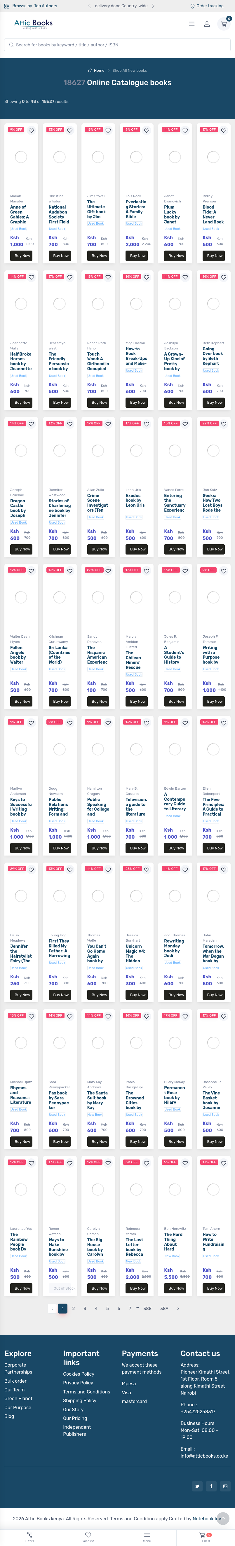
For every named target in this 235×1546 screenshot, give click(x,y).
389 (164, 1308)
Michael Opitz (21, 1082)
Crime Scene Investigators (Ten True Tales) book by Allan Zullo (98, 510)
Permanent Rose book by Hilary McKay (174, 1097)
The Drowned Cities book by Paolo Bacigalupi (136, 1105)
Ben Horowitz (175, 1229)
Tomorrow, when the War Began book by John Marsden (213, 958)
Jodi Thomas (174, 935)
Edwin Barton (175, 788)
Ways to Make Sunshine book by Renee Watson (58, 1252)
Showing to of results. (36, 101)
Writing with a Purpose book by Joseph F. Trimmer (212, 660)
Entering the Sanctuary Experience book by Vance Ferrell (174, 510)
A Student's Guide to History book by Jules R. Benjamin (174, 662)
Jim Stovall (96, 196)
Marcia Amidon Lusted (132, 641)
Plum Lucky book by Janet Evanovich (174, 217)
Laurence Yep (21, 1229)
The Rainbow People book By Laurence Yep (19, 1247)
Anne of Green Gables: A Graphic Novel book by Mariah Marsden (21, 222)
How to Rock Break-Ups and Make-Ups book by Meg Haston (136, 364)
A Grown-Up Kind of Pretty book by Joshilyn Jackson (174, 366)
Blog (9, 1416)
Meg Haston (135, 343)
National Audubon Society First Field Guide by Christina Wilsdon (59, 222)
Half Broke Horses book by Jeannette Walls (21, 364)
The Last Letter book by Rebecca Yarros (134, 1249)
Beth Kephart (213, 343)
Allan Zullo (95, 490)
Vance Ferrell (174, 490)
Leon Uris (133, 490)
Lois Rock (133, 196)
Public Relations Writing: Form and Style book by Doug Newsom (59, 814)
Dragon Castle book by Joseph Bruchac (18, 511)
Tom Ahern (211, 1229)
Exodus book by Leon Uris (135, 500)
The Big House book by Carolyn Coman (95, 1249)
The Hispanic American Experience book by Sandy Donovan (97, 662)
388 (147, 1308)
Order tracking (207, 6)
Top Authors (45, 6)
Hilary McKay (174, 1082)
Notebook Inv (207, 1518)
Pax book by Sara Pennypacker (59, 1100)
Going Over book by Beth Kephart (213, 356)
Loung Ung (58, 935)
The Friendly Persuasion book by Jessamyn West (59, 366)
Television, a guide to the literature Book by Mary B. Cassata (136, 814)
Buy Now (22, 255)
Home (96, 70)
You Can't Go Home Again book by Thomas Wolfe (97, 958)
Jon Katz (210, 490)
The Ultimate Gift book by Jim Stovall (96, 212)
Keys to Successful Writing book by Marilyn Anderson (21, 812)
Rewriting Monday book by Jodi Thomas (174, 951)
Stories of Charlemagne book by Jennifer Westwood (60, 511)
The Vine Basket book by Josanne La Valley (211, 1103)
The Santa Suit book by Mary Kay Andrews (97, 1103)
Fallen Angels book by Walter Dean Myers (18, 660)
